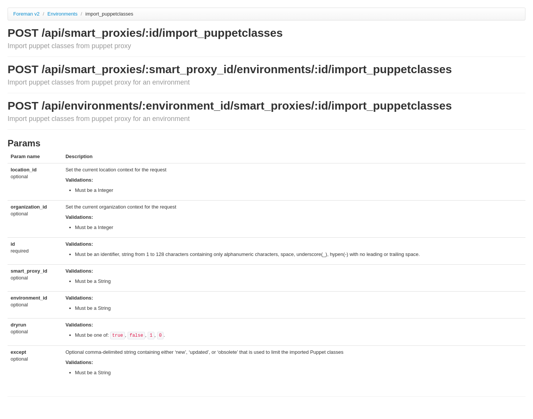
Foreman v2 (26, 14)
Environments (63, 14)
